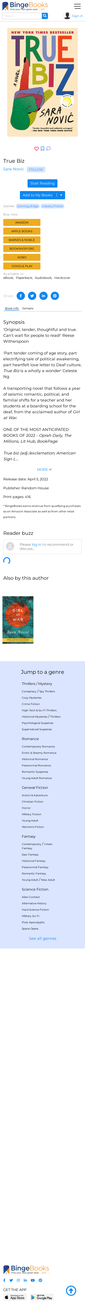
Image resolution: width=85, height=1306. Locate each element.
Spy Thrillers (47, 691)
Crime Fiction (31, 704)
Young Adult (30, 820)
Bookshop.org (22, 248)
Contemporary (31, 844)
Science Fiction (35, 889)
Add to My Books (42, 195)
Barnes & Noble (22, 240)
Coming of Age (27, 206)
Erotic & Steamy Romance (39, 752)
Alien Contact (31, 897)
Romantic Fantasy (34, 873)
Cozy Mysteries (32, 697)
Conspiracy (29, 691)
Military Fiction (31, 814)
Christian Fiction (32, 801)
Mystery (45, 684)
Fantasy (29, 836)
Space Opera (30, 928)
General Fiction (35, 788)
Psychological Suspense (37, 723)
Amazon (21, 222)
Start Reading (42, 183)
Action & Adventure (35, 795)
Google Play (22, 266)
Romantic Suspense (35, 771)
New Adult (48, 879)
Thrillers (28, 684)
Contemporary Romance (38, 746)
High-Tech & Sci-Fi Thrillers (39, 710)
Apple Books (21, 231)
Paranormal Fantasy (35, 867)
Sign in (77, 16)
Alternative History (34, 903)
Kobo (21, 257)
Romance (30, 739)
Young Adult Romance (37, 778)
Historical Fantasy (33, 860)
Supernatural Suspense (37, 729)
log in (37, 544)
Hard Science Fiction (35, 909)
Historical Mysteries (34, 716)
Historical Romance (35, 759)
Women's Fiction (33, 826)
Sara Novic (13, 169)
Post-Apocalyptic (33, 922)
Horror (26, 808)
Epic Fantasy (30, 854)
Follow (36, 169)
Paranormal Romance (36, 765)
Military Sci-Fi (30, 916)
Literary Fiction (52, 206)
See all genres (42, 938)
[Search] (45, 16)
